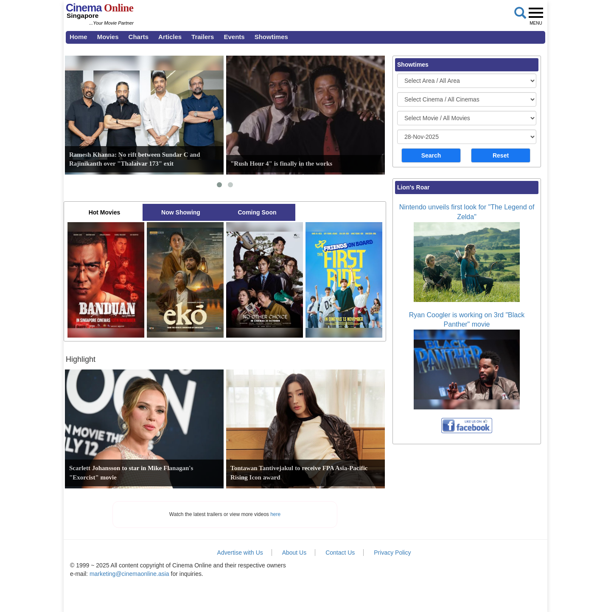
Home (78, 37)
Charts (139, 37)
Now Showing (180, 212)
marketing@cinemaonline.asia (129, 573)
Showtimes (271, 37)
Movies (108, 37)
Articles (170, 37)
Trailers (202, 37)
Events (234, 37)
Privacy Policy (392, 552)
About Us (294, 552)
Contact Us (340, 552)
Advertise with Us (240, 552)
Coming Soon (257, 212)
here (275, 514)
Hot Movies (105, 212)
